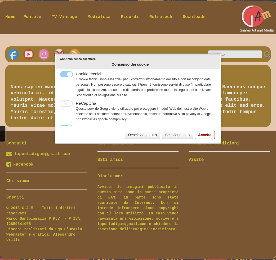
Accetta (205, 135)
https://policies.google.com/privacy (101, 119)
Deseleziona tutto (142, 135)
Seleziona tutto (177, 135)
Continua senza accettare (78, 58)
